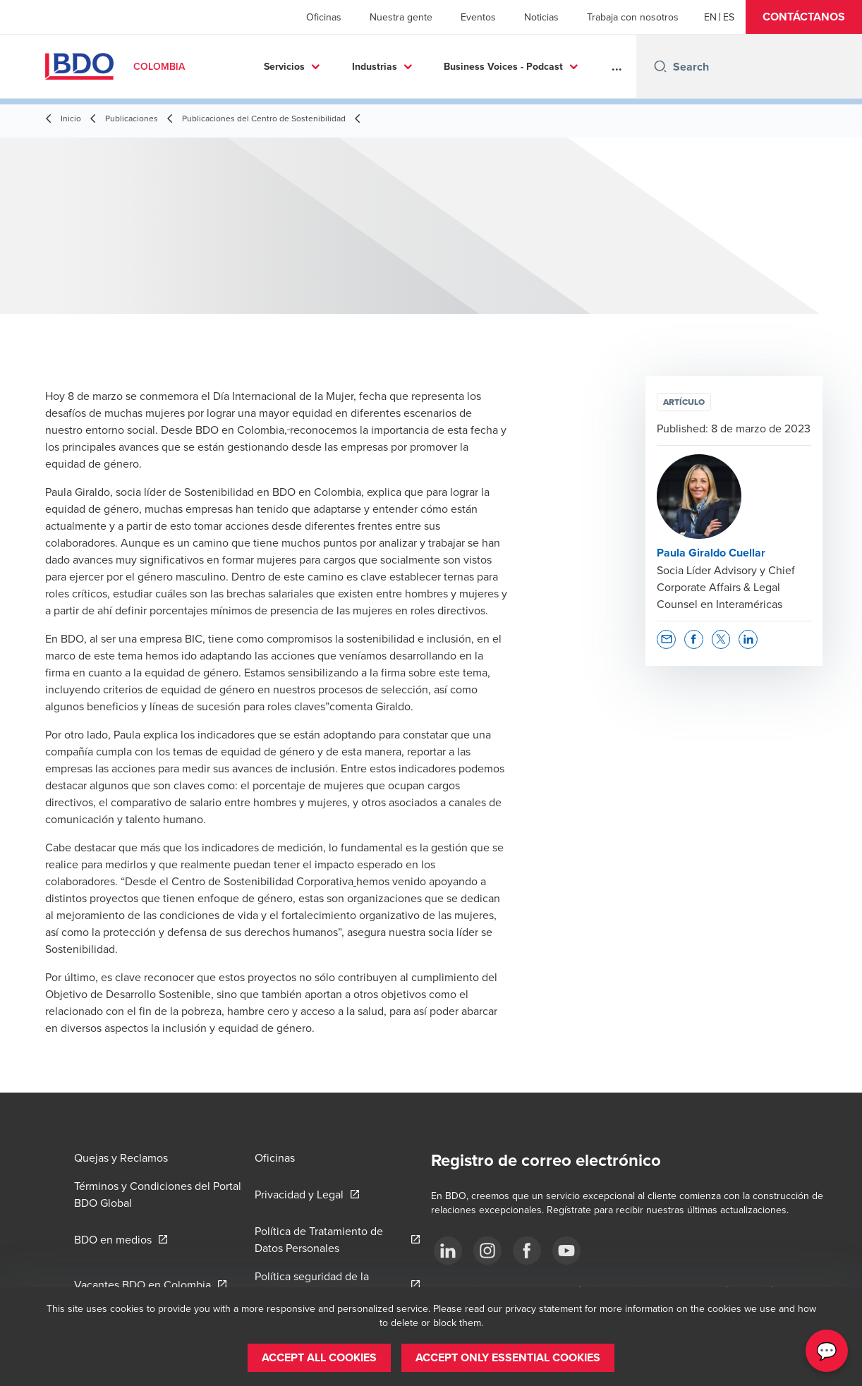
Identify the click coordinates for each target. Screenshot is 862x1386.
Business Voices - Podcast (503, 66)
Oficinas (323, 17)
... (617, 66)
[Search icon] (660, 66)
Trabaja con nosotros (633, 17)
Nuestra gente (401, 17)
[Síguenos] (448, 1251)
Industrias (374, 66)
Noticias (541, 17)
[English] (710, 17)
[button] (804, 17)
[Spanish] (728, 17)
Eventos (478, 17)
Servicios (284, 66)
